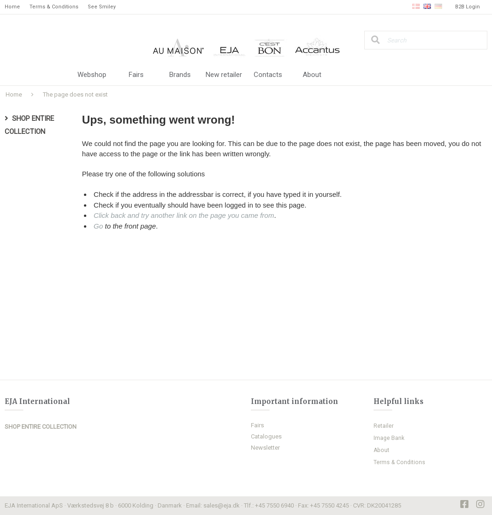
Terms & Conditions (53, 7)
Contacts (268, 74)
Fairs (136, 74)
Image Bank (389, 438)
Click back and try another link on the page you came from (184, 215)
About (312, 74)
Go (98, 226)
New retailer (224, 74)
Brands (180, 74)
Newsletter (265, 447)
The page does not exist (75, 94)
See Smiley (102, 7)
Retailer (384, 426)
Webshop (91, 74)
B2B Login (467, 7)
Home (12, 7)
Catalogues (266, 436)
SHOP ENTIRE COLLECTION (40, 426)
